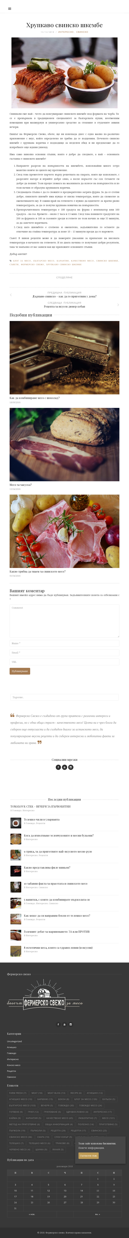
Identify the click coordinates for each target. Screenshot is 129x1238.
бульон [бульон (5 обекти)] (108, 1099)
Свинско (82, 32)
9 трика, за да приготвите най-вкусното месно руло (58, 851)
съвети (14, 264)
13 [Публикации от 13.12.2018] (65, 1190)
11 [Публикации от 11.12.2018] (32, 1190)
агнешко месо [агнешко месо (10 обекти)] (20, 1099)
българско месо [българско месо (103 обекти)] (22, 1105)
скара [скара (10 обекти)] (43, 1137)
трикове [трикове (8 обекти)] (62, 1143)
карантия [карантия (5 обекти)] (33, 1118)
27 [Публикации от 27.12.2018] (65, 1202)
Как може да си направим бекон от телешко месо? (57, 915)
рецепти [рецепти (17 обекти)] (78, 1130)
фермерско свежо (32, 264)
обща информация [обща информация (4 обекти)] (59, 1124)
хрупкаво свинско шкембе (64, 264)
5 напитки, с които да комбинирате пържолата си (57, 899)
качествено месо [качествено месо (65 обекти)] (59, 1118)
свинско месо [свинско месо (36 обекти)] (20, 1137)
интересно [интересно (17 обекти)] (103, 1111)
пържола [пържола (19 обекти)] (17, 1130)
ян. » (97, 1214)
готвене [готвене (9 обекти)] (16, 1111)
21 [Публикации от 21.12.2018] (81, 1196)
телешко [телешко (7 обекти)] (16, 1143)
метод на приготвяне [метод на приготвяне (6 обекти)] (24, 1124)
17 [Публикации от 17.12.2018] (15, 1196)
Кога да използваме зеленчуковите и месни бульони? (59, 835)
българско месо (43, 261)
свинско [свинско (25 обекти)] (99, 1130)
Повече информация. (91, 1147)
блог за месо (22, 261)
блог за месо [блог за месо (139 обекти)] (85, 1099)
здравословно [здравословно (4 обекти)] (77, 1111)
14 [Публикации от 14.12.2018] (81, 1190)
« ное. (32, 1214)
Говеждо (11, 1053)
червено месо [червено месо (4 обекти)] (19, 1149)
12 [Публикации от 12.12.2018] (48, 1190)
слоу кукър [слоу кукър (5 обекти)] (63, 1137)
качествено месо (82, 261)
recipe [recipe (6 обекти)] (76, 1093)
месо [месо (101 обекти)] (108, 1118)
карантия (63, 261)
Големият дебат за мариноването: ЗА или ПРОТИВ (57, 931)
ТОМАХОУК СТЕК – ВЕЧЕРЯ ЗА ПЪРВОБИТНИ (40, 806)
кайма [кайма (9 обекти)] (15, 1118)
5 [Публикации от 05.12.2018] (48, 1184)
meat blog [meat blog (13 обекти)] (56, 1093)
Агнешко (11, 1047)
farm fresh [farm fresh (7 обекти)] (17, 1093)
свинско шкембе (107, 261)
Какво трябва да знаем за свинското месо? (38, 571)
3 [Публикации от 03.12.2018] (15, 1184)
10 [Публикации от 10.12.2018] (15, 1190)
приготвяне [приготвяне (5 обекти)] (108, 1124)
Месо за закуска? (21, 484)
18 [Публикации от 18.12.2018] (32, 1196)
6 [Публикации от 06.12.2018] (65, 1184)
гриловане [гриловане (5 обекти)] (52, 1111)
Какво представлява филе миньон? (47, 867)
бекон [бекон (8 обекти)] (63, 1099)
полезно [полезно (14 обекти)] (86, 1124)
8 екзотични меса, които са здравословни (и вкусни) (58, 947)
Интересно (66, 32)
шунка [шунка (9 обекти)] (41, 1149)
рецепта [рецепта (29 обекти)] (58, 1130)
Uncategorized (14, 1041)
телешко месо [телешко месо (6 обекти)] (39, 1143)
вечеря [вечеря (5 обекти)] (47, 1105)
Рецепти (11, 1071)
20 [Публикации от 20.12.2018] (65, 1196)
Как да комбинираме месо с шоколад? (35, 398)
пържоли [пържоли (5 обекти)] (37, 1130)
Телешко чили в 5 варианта (41, 819)
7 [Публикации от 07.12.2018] (81, 1184)
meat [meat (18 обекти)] (37, 1093)
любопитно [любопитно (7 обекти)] (87, 1118)
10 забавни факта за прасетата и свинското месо (55, 883)
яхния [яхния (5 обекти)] (58, 1149)
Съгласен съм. (88, 1155)
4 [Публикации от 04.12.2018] (32, 1184)
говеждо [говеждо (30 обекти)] (66, 1105)
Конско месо (13, 1065)
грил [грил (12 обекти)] (33, 1111)
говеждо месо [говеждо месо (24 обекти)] (90, 1105)
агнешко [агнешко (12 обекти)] (95, 1093)
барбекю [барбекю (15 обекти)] (45, 1099)
